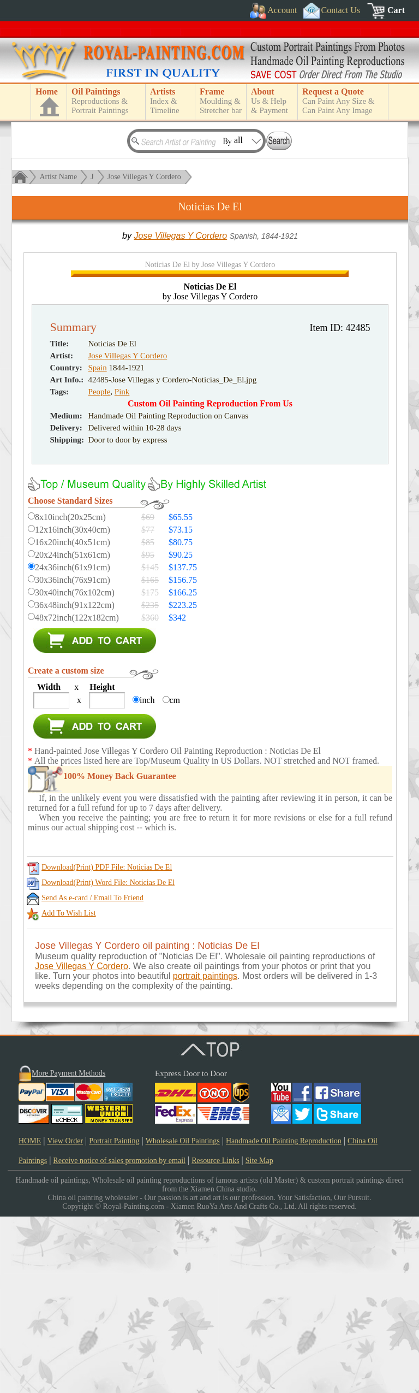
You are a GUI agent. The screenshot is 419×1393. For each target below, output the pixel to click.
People (99, 568)
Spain (97, 544)
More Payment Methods (68, 1250)
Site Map (259, 1337)
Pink (122, 568)
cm (175, 876)
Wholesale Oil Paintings (183, 1317)
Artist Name (58, 177)
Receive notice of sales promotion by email (119, 1337)
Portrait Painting (114, 1317)
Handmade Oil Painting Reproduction (284, 1317)
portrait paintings (205, 1152)
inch (147, 876)
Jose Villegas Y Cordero (144, 177)
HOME (30, 1317)
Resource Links (215, 1337)
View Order (65, 1317)
